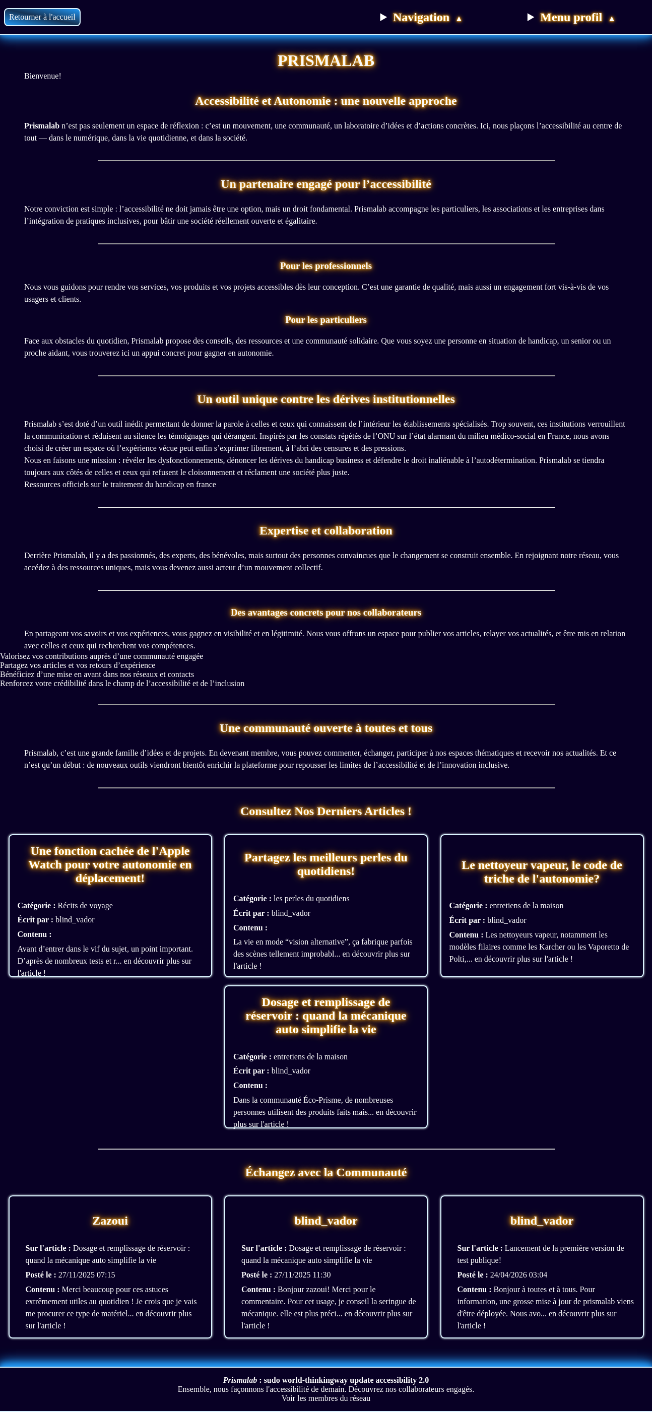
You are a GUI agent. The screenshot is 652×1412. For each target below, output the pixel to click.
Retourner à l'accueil (42, 17)
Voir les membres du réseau (326, 1398)
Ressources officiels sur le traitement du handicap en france (120, 484)
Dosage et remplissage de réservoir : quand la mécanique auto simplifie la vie (326, 1015)
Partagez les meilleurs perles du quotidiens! (326, 864)
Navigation (428, 17)
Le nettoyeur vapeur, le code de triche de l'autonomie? (542, 871)
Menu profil (578, 17)
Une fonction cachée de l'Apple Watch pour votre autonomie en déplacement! (109, 864)
